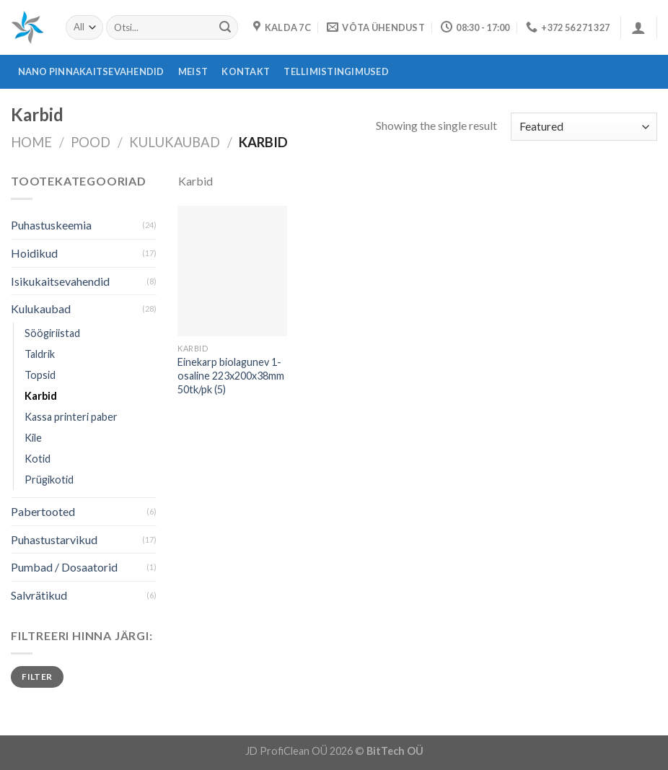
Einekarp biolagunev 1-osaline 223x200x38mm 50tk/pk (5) (230, 375)
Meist (193, 71)
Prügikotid (49, 479)
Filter (37, 676)
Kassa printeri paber (71, 417)
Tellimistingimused (336, 71)
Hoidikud (34, 253)
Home (31, 142)
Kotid (37, 458)
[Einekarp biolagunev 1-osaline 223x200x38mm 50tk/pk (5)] (232, 271)
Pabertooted (43, 511)
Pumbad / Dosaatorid (64, 567)
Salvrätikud (39, 595)
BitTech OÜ (394, 751)
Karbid (41, 396)
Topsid (40, 375)
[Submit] (225, 27)
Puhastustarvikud (54, 539)
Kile (33, 438)
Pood (90, 142)
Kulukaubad (174, 142)
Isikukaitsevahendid (60, 281)
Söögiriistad (52, 333)
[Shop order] (584, 127)
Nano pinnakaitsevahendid (91, 71)
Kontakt (245, 71)
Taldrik (40, 354)
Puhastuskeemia (51, 225)
